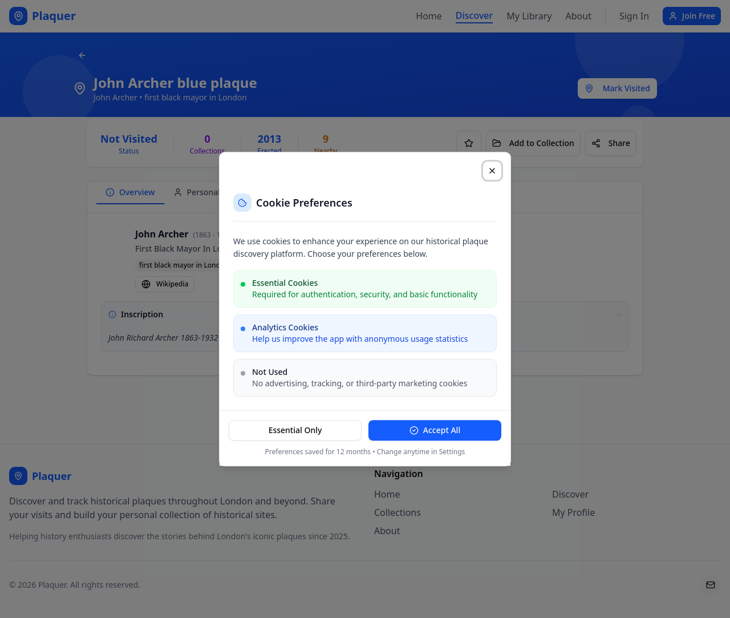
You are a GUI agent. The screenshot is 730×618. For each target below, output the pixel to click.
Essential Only (295, 430)
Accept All (434, 430)
